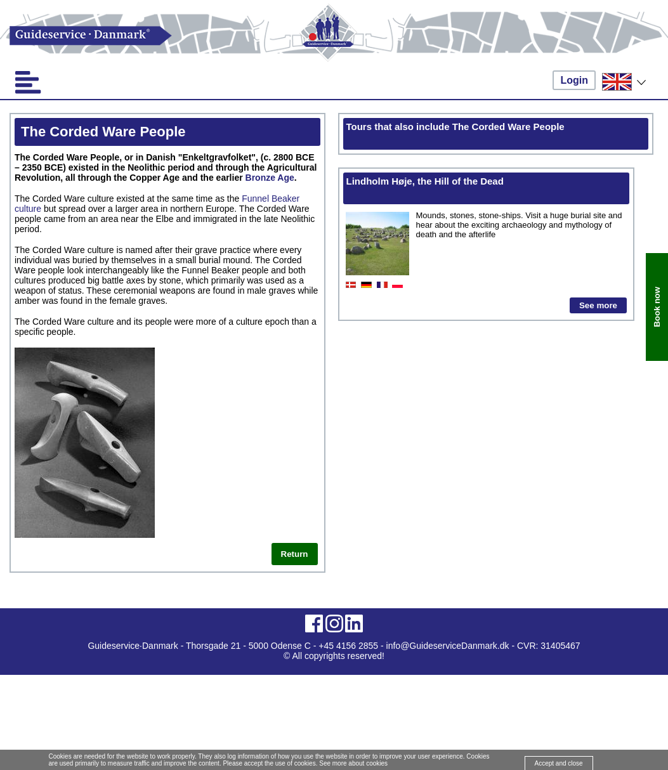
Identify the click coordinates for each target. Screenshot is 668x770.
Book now (657, 307)
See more (598, 305)
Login (574, 80)
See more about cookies (353, 763)
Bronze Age (270, 178)
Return (294, 554)
